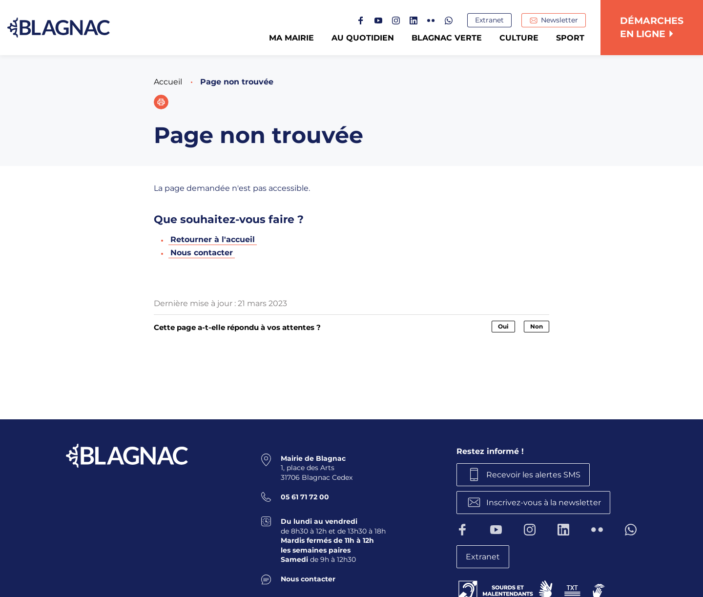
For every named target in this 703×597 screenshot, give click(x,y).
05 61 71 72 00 (305, 497)
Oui (503, 326)
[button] (161, 102)
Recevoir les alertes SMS (533, 474)
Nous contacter (201, 252)
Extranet (489, 20)
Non (536, 326)
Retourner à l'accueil (212, 239)
